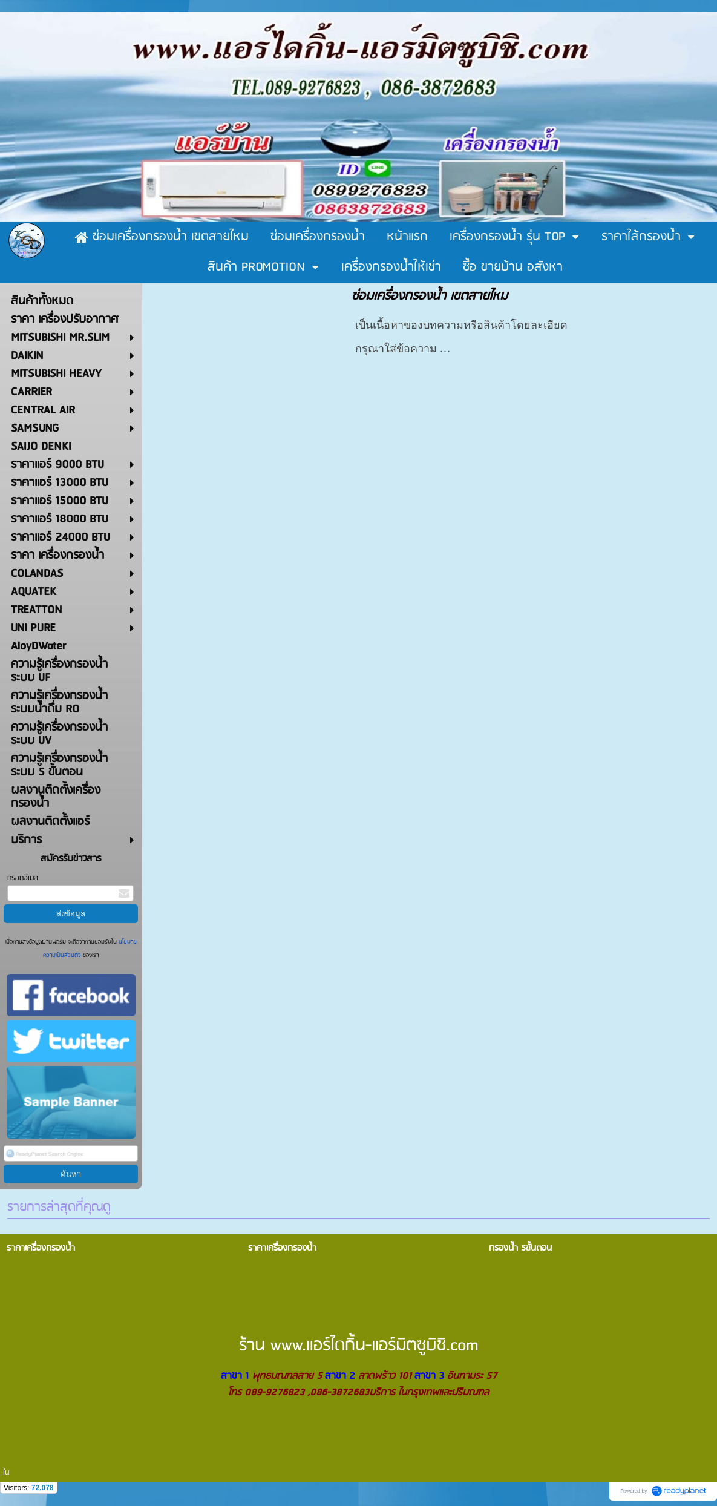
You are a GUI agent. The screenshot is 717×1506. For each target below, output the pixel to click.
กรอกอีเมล (22, 878)
